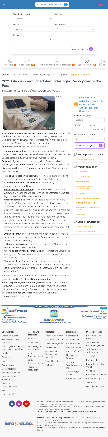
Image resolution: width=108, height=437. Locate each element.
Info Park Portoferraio (85, 232)
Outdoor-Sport (73, 339)
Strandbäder (92, 356)
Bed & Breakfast (9, 361)
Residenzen (7, 357)
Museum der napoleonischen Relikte (87, 209)
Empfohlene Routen (54, 361)
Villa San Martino (83, 177)
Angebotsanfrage (82, 49)
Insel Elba (7, 74)
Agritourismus (8, 365)
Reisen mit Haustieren (96, 374)
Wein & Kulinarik (73, 343)
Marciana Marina (82, 181)
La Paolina (80, 193)
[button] (3, 4)
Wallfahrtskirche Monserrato (88, 198)
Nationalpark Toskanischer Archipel (51, 354)
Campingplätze (9, 369)
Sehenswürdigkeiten (54, 343)
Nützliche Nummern (95, 386)
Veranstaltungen (73, 378)
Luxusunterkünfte (10, 394)
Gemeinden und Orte (54, 339)
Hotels (5, 353)
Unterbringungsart (21, 14)
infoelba (40, 427)
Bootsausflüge (72, 351)
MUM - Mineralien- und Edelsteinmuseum (84, 187)
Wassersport (72, 336)
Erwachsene (60, 24)
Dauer (16, 24)
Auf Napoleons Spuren (85, 160)
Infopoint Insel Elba (84, 227)
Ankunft (58, 14)
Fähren (31, 338)
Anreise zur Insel (35, 342)
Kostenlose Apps (93, 378)
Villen (4, 390)
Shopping (90, 371)
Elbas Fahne (80, 215)
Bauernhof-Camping (11, 373)
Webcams (50, 365)
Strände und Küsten (54, 336)
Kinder (16, 35)
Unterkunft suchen (10, 336)
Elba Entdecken (21, 74)
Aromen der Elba (52, 347)
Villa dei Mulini (81, 172)
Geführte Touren (73, 347)
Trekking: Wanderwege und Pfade (74, 365)
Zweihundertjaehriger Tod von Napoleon (49, 74)
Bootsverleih (91, 360)
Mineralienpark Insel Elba (86, 203)
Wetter (89, 382)
